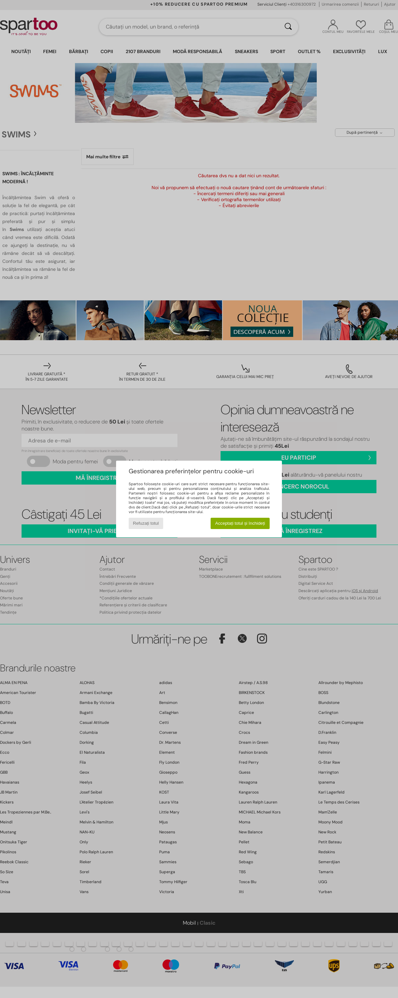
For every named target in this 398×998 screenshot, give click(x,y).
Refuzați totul (146, 523)
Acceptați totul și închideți (240, 523)
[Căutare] (288, 27)
